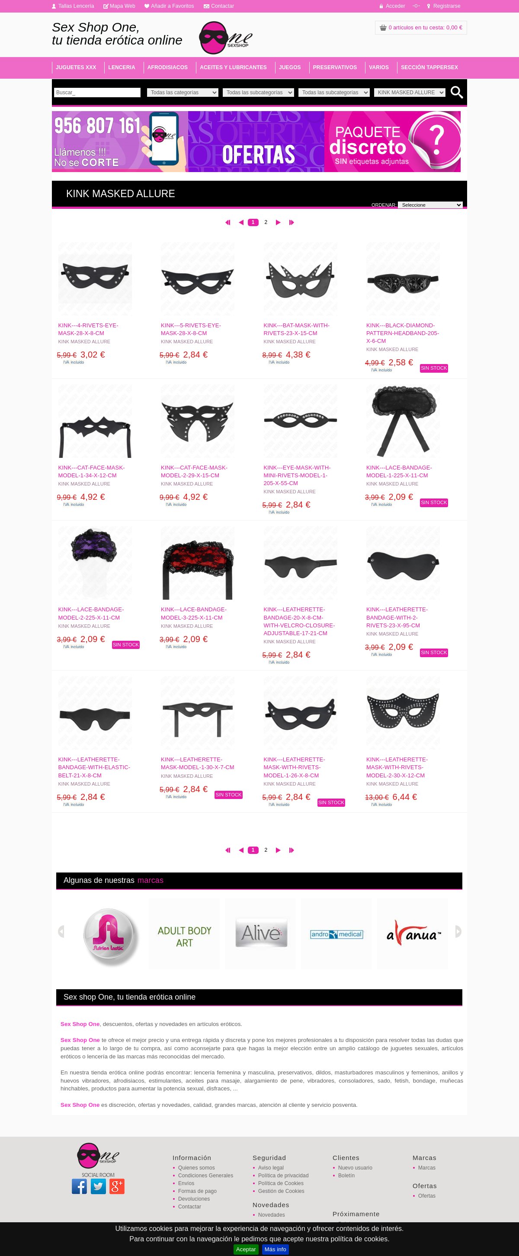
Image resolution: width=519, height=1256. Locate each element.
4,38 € (287, 354)
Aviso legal (271, 1168)
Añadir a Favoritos (172, 6)
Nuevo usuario (355, 1168)
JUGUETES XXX (76, 67)
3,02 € (81, 354)
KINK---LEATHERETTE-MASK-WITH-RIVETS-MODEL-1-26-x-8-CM (294, 767)
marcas (150, 880)
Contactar (222, 6)
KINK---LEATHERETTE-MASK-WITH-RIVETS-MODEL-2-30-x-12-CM (397, 767)
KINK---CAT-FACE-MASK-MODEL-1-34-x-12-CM (91, 471)
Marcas (427, 1168)
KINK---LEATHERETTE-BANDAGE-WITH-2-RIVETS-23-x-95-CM (397, 617)
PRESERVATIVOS (335, 67)
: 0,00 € (421, 27)
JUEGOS (290, 67)
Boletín (346, 1176)
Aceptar (246, 1249)
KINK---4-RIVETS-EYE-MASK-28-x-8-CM (88, 329)
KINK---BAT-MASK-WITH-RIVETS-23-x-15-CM (297, 329)
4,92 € (81, 497)
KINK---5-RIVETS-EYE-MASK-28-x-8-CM (191, 329)
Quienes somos (196, 1168)
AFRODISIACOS (167, 67)
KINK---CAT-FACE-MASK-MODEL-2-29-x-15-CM (194, 471)
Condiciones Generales (205, 1176)
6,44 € (391, 797)
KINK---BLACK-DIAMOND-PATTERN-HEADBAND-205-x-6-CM (402, 333)
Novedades (271, 1215)
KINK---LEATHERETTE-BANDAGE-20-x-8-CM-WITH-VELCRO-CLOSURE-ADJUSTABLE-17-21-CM (299, 621)
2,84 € (184, 354)
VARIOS (379, 67)
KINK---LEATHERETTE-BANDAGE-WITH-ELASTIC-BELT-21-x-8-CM (94, 767)
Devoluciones (194, 1199)
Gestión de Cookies (281, 1191)
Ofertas (427, 1196)
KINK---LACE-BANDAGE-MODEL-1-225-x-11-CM (399, 471)
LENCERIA (121, 67)
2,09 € (389, 497)
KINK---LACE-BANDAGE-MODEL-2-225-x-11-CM (91, 613)
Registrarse (447, 6)
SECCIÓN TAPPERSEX (429, 67)
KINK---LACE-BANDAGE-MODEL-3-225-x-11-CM (194, 613)
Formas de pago (197, 1191)
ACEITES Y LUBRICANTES (233, 67)
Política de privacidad (283, 1176)
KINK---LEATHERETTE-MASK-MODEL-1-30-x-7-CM (197, 763)
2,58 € (389, 362)
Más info (275, 1249)
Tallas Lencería (76, 6)
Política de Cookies (281, 1183)
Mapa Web (122, 6)
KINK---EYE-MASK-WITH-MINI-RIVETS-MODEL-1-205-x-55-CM (297, 475)
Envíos (186, 1183)
